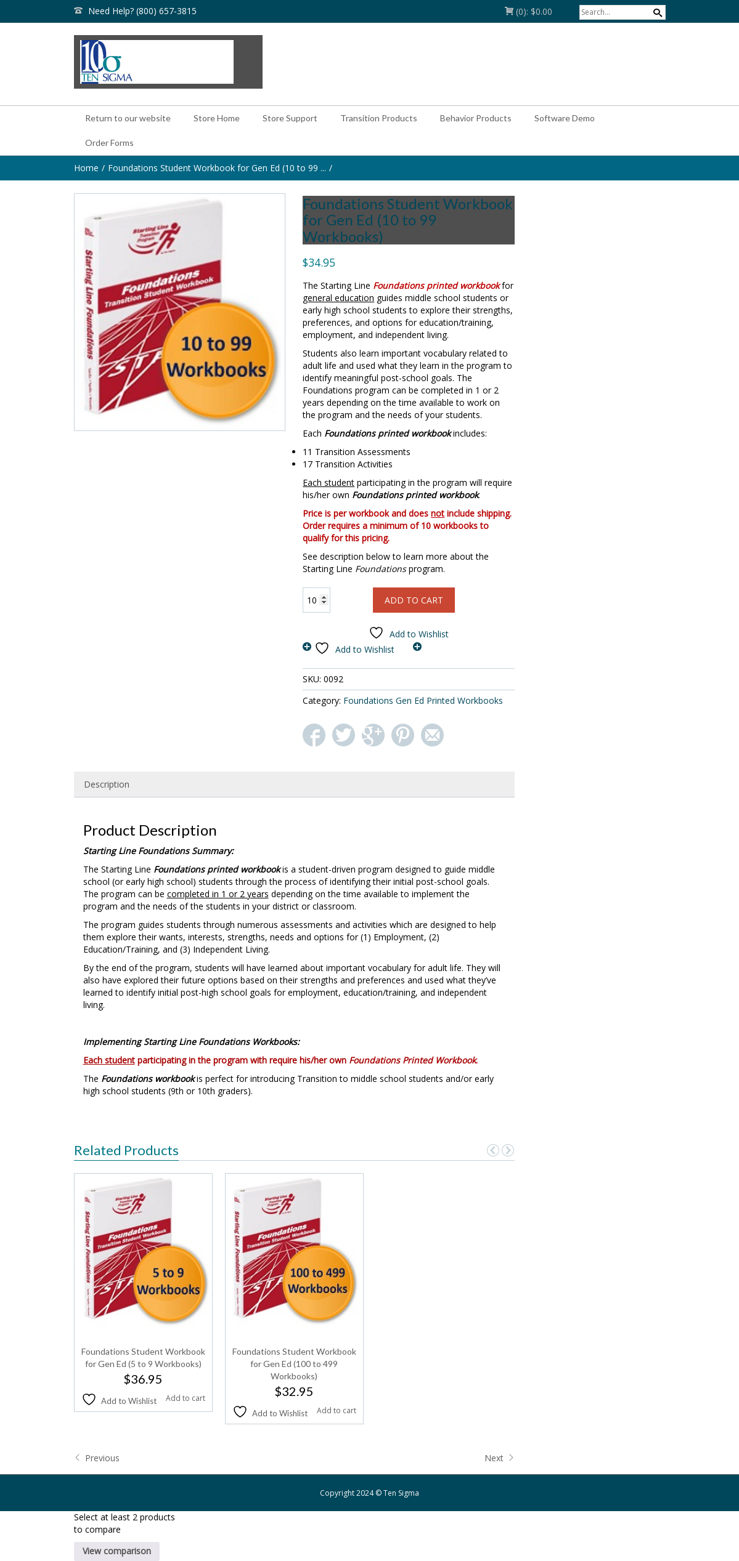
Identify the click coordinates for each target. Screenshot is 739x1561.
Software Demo (564, 118)
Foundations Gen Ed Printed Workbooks (423, 700)
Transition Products (378, 118)
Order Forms (109, 142)
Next (499, 1458)
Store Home (217, 118)
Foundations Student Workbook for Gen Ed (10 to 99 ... (217, 168)
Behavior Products (476, 118)
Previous (97, 1458)
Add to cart (414, 600)
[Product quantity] (316, 600)
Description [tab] (106, 784)
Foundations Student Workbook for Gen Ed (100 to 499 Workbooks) (294, 1363)
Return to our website (128, 118)
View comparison (117, 1551)
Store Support (290, 118)
